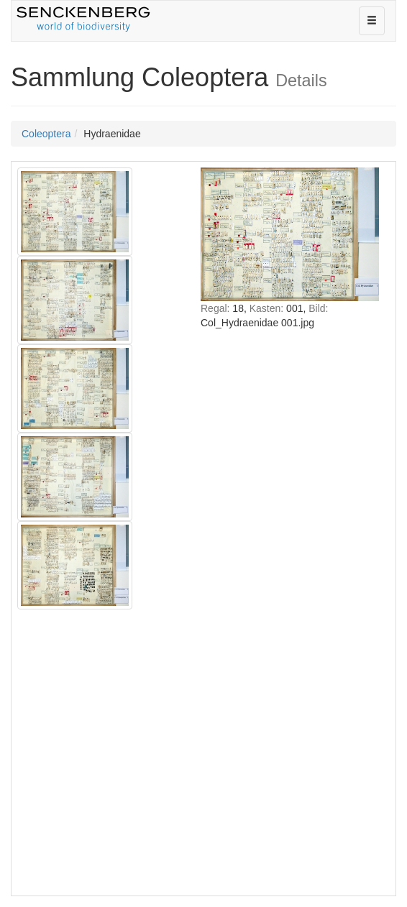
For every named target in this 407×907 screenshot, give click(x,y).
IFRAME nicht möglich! (290, 526)
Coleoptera (46, 133)
